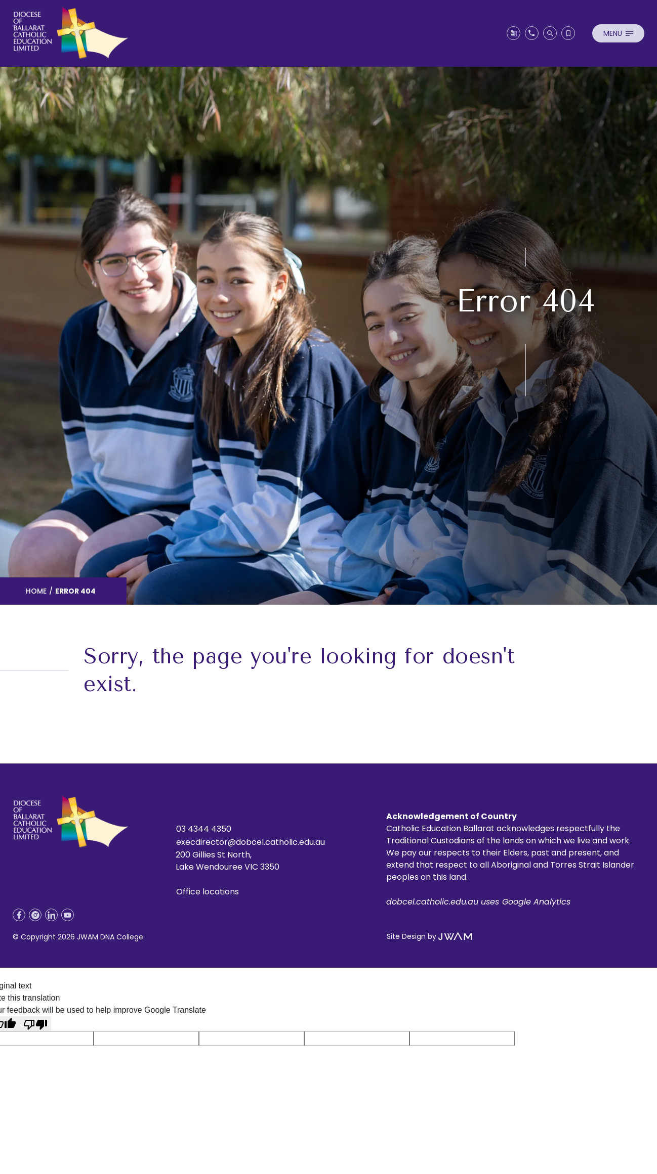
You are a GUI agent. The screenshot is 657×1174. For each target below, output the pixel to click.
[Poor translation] (35, 1023)
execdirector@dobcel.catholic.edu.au (250, 842)
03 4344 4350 (203, 829)
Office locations (207, 891)
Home (36, 591)
